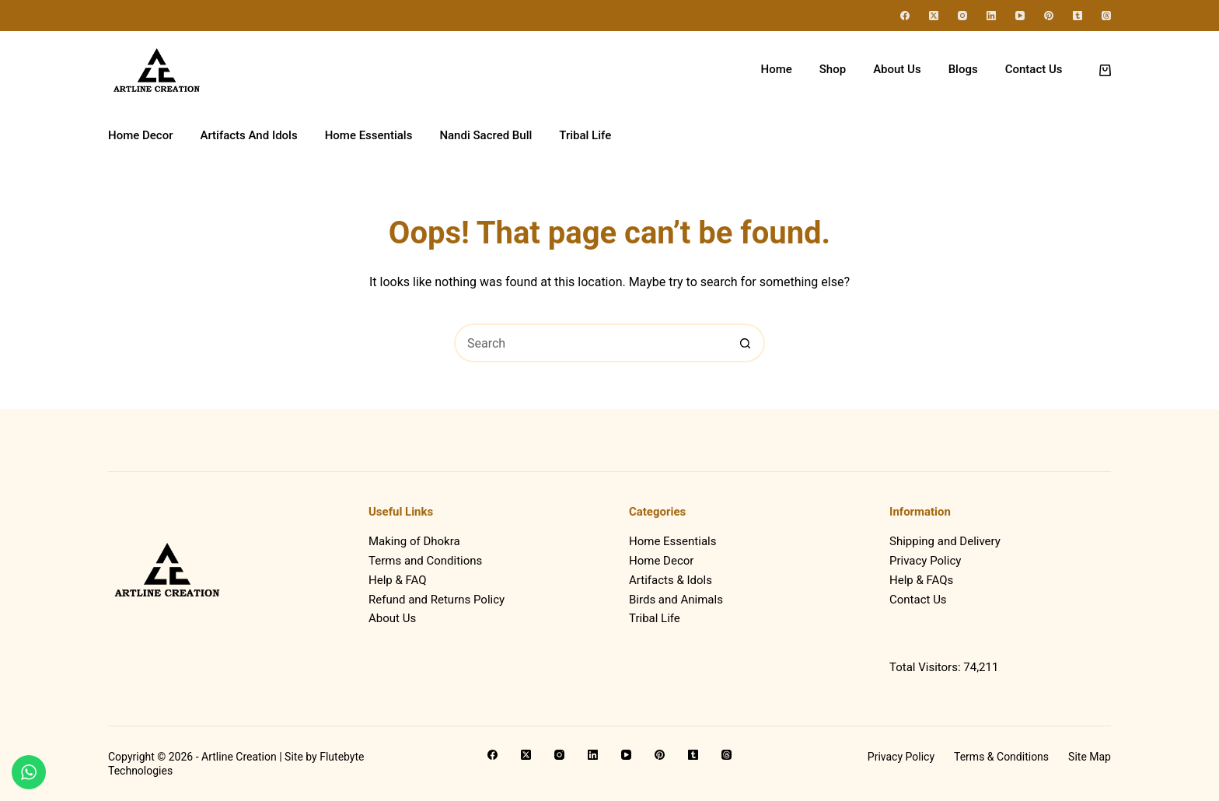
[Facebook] (905, 15)
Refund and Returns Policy (436, 600)
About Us (897, 69)
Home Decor (140, 135)
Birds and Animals (676, 600)
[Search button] (745, 343)
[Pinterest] (1048, 15)
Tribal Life (585, 135)
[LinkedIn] (991, 15)
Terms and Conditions (425, 561)
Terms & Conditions (1001, 756)
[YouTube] (1020, 15)
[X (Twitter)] (933, 15)
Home (776, 69)
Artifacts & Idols (670, 580)
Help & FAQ (397, 580)
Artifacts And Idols (248, 135)
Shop (832, 69)
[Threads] (1106, 15)
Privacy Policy (925, 561)
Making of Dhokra (414, 541)
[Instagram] (962, 15)
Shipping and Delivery (945, 541)
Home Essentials (369, 135)
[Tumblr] (1077, 15)
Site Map (1089, 756)
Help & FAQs (921, 580)
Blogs (963, 69)
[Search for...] (590, 343)
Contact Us (1034, 69)
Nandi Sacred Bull (485, 135)
